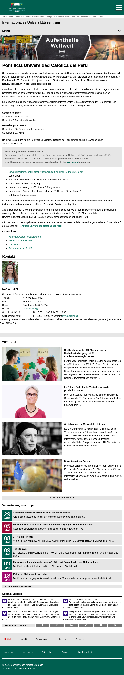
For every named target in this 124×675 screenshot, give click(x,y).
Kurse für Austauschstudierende (25, 236)
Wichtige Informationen (20, 240)
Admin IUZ (7, 668)
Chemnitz (79, 639)
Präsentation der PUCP (20, 248)
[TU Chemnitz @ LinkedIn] (71, 625)
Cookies (65, 652)
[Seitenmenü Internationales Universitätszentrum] (62, 31)
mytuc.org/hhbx (70, 316)
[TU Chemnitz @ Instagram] (57, 625)
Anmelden (9, 652)
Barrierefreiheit (85, 652)
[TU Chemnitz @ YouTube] (115, 625)
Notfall (7, 639)
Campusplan (41, 639)
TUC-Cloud (73, 162)
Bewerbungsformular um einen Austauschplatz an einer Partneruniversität (46, 172)
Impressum (28, 652)
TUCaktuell (9, 342)
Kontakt (23, 639)
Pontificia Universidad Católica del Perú (40, 226)
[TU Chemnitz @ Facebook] (42, 625)
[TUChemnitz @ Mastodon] (100, 625)
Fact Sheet (14, 244)
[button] (115, 7)
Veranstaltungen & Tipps (18, 505)
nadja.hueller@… (31, 308)
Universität (61, 639)
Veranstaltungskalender (19, 586)
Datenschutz (47, 652)
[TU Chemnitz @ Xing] (86, 625)
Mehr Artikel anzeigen (64, 497)
